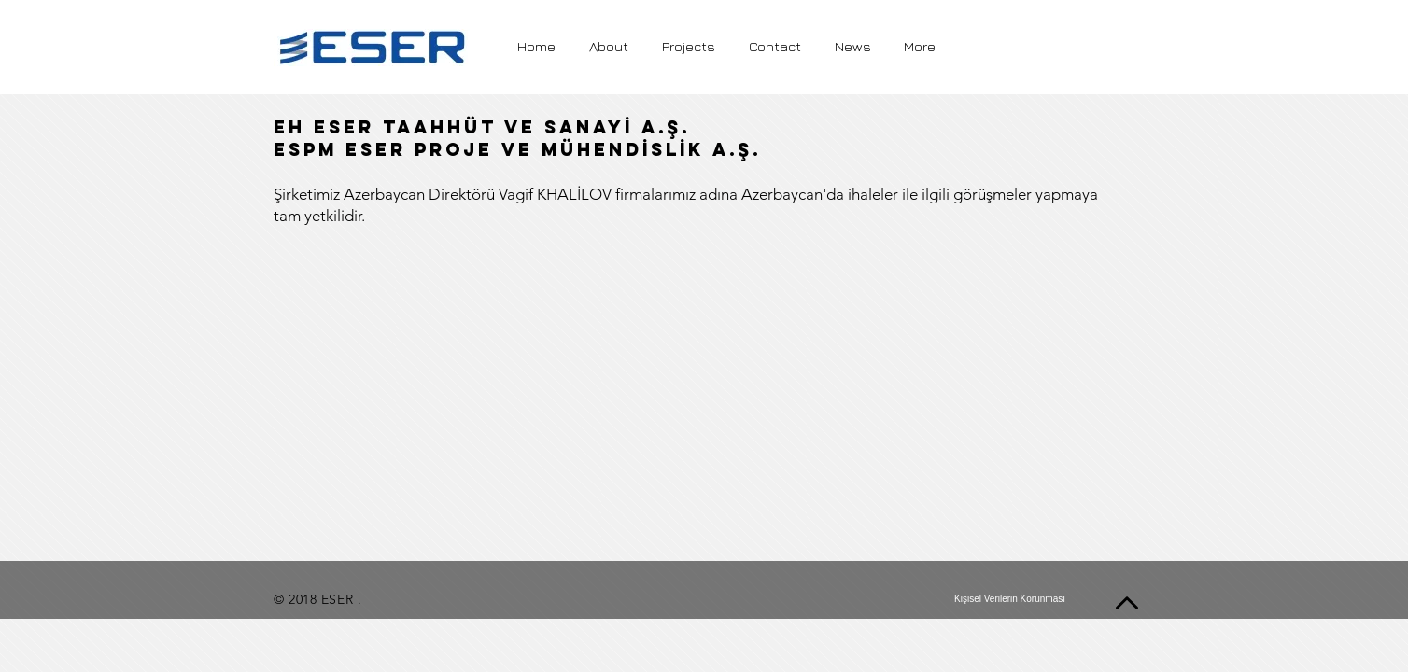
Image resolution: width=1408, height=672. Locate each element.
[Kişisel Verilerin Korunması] (1010, 599)
